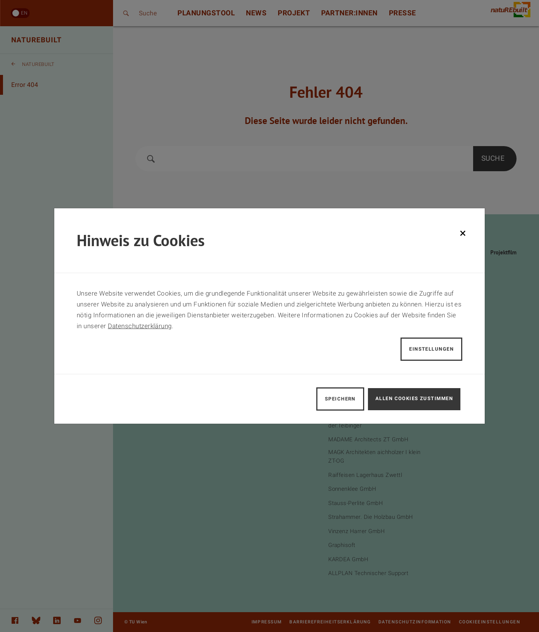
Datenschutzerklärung (140, 326)
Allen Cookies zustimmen (414, 398)
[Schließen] (463, 233)
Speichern (340, 399)
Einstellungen (431, 349)
